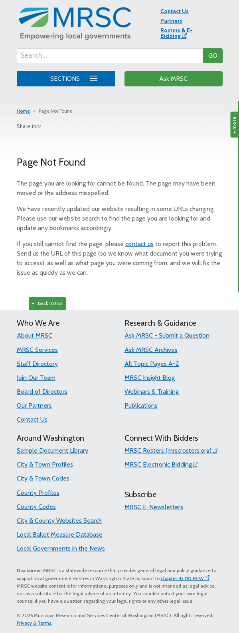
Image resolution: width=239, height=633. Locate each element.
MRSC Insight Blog (149, 377)
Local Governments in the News (61, 548)
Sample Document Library (52, 450)
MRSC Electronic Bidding (158, 464)
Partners (171, 20)
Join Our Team (36, 377)
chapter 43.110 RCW (182, 578)
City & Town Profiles (45, 464)
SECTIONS (72, 77)
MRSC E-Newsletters (153, 507)
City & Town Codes (43, 478)
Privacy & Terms (34, 623)
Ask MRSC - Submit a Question (166, 335)
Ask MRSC (173, 78)
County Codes (36, 506)
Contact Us (174, 11)
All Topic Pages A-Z (151, 363)
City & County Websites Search (59, 520)
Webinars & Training (151, 391)
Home (23, 111)
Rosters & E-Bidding (176, 33)
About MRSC (34, 335)
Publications (141, 405)
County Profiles (38, 492)
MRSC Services (37, 350)
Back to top (47, 303)
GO (212, 55)
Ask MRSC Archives (151, 350)
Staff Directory (37, 363)
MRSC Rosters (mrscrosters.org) (167, 450)
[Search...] (110, 55)
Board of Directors (42, 391)
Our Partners (34, 405)
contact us (139, 244)
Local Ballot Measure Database (60, 534)
